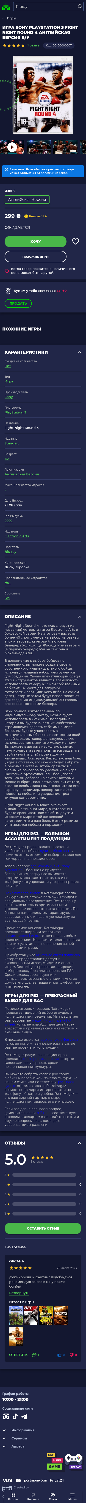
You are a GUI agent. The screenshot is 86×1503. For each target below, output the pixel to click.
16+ (7, 459)
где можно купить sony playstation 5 (37, 868)
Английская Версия (22, 474)
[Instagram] (6, 1417)
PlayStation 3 (15, 412)
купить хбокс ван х (55, 851)
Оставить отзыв (43, 1228)
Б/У (7, 598)
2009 (9, 521)
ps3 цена (44, 1113)
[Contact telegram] (25, 1417)
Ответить (18, 1355)
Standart (12, 443)
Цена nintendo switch (22, 893)
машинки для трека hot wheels (38, 1022)
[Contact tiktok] (16, 1417)
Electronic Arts (17, 536)
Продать (18, 303)
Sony (9, 397)
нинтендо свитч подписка (58, 955)
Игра (9, 381)
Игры (11, 18)
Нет (8, 366)
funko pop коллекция (41, 1059)
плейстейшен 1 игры (22, 936)
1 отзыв (34, 45)
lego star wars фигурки (59, 1040)
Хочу (36, 241)
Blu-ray (10, 552)
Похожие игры (35, 256)
